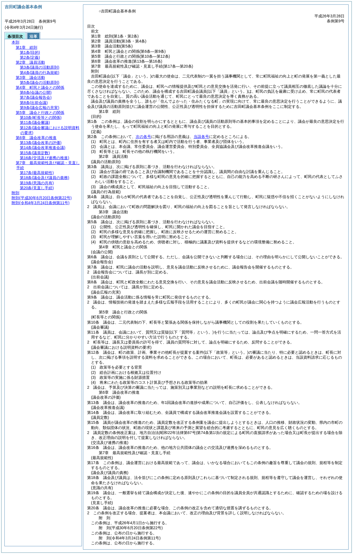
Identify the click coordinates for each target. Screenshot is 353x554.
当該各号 (201, 136)
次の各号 (143, 136)
